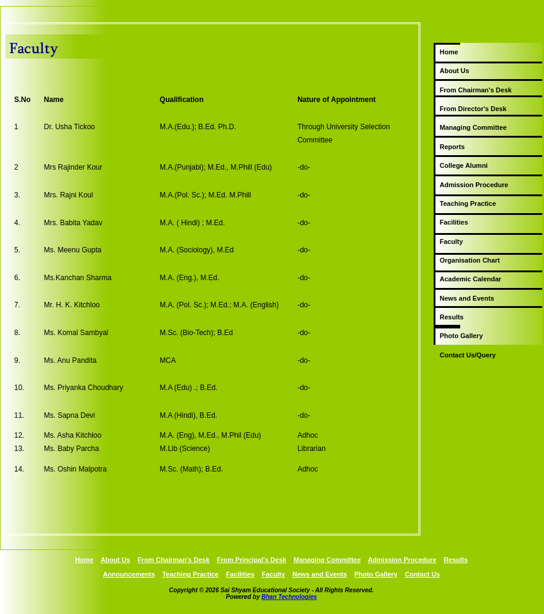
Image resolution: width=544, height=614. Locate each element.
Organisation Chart (470, 260)
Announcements (129, 574)
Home (449, 52)
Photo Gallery (461, 335)
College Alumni (464, 165)
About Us (454, 70)
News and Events (467, 298)
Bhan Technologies (289, 596)
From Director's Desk (473, 108)
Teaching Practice (468, 203)
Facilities (454, 222)
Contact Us (422, 574)
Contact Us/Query (468, 355)
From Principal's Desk (251, 559)
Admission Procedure (474, 184)
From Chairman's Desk (475, 90)
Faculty (451, 241)
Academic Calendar (470, 279)
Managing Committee (473, 127)
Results (452, 317)
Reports (452, 146)
